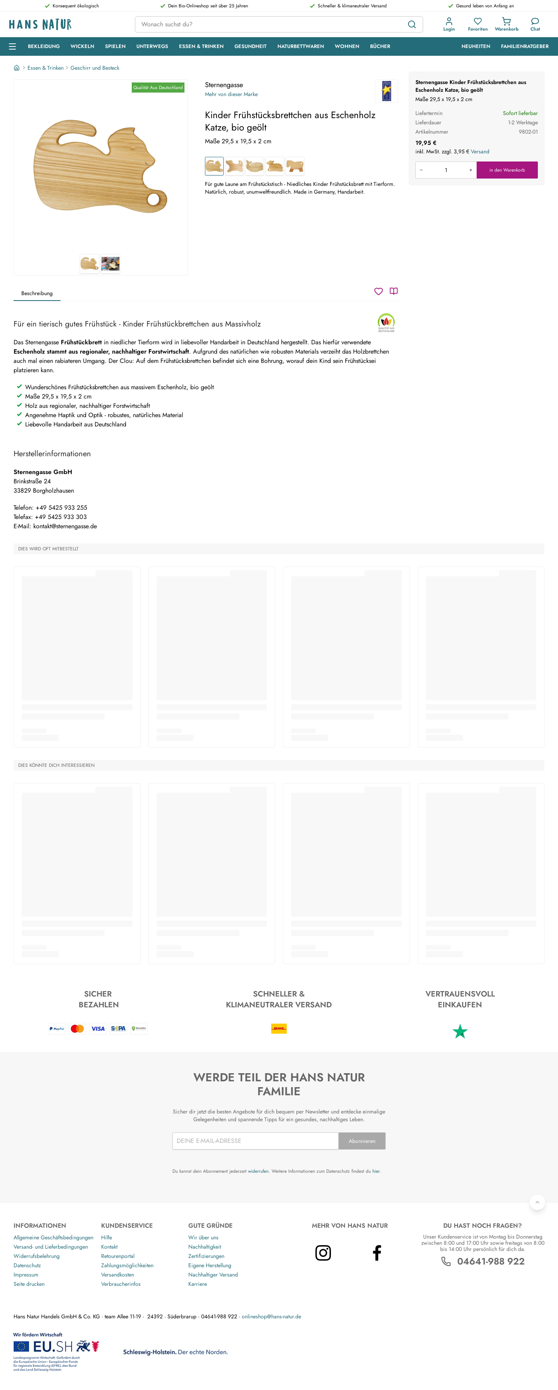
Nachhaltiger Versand (213, 1274)
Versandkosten (117, 1274)
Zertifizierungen (206, 1256)
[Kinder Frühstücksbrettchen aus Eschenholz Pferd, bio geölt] (295, 166)
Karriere (197, 1284)
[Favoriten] (478, 24)
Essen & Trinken (46, 68)
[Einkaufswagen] (506, 24)
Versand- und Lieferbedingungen (51, 1247)
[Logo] (65, 24)
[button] (449, 24)
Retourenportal (117, 1256)
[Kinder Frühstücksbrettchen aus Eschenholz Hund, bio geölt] (234, 166)
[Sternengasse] (386, 91)
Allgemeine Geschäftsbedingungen (53, 1237)
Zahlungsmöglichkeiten (127, 1265)
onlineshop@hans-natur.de (271, 1316)
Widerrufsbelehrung (37, 1256)
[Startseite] (17, 68)
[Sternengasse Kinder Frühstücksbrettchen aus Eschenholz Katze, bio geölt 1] (101, 167)
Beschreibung (37, 293)
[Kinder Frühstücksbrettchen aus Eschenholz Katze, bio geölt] (214, 166)
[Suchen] (412, 24)
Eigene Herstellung (209, 1265)
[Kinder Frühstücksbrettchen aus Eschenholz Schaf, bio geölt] (274, 166)
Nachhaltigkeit (204, 1247)
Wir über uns (203, 1237)
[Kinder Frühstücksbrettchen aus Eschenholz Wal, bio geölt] (254, 166)
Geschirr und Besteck (95, 68)
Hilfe (106, 1237)
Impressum (26, 1274)
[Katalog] (393, 291)
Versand (480, 151)
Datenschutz (27, 1265)
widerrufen (258, 1171)
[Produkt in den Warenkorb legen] (446, 170)
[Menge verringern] (421, 170)
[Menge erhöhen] (471, 170)
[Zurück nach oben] (537, 1202)
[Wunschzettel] (378, 291)
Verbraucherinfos (121, 1284)
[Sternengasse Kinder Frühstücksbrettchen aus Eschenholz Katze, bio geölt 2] (110, 263)
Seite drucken (29, 1284)
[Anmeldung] (449, 24)
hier (376, 1171)
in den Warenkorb (507, 170)
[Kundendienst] (535, 24)
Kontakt (109, 1247)
